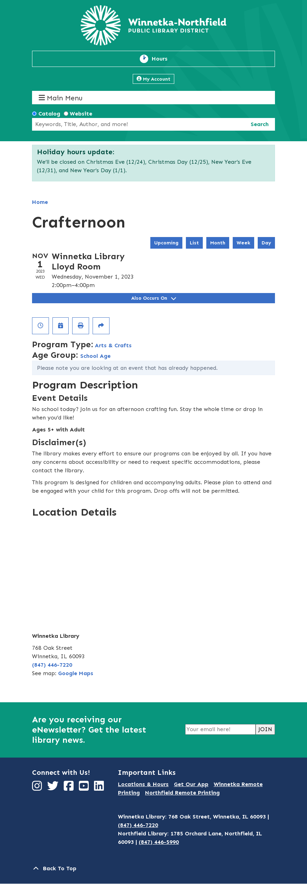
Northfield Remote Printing (182, 792)
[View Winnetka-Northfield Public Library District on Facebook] (69, 788)
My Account (153, 79)
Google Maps (75, 673)
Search (260, 124)
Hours (164, 59)
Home (40, 202)
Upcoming (166, 243)
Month (217, 243)
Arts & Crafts (113, 345)
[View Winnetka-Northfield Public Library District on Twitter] (53, 788)
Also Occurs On (153, 298)
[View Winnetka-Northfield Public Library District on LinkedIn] (100, 788)
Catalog (49, 113)
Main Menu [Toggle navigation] (61, 97)
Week (243, 243)
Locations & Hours (143, 784)
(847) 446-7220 (52, 664)
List (194, 243)
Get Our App (191, 784)
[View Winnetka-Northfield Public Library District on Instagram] (38, 788)
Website (81, 113)
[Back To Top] (153, 868)
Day (266, 243)
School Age (95, 356)
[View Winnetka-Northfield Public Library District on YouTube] (84, 788)
